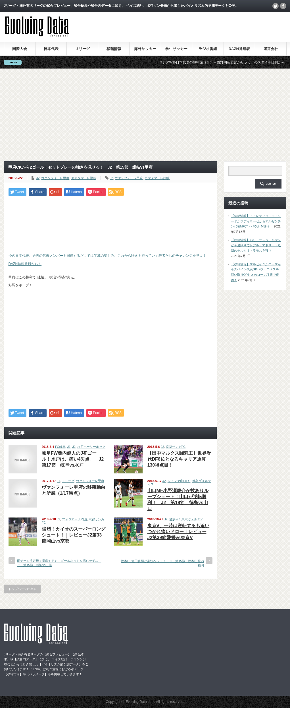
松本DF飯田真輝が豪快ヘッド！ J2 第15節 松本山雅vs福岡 (162, 563)
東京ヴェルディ (192, 519)
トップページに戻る (22, 589)
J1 (69, 446)
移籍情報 (114, 49)
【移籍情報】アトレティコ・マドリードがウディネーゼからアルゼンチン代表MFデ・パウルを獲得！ (256, 221)
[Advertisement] (145, 115)
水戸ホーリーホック (91, 446)
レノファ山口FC (179, 481)
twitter (275, 6)
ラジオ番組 (208, 49)
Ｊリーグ (82, 49)
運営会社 (270, 49)
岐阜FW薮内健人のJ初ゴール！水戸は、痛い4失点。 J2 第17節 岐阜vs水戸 (75, 459)
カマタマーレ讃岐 (83, 178)
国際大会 (19, 49)
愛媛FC (174, 519)
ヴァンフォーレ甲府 (55, 178)
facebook (283, 6)
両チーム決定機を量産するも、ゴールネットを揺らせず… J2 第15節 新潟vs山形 (59, 563)
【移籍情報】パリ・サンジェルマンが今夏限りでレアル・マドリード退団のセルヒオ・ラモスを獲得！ (256, 245)
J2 (38, 178)
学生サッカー (176, 49)
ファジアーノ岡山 (74, 519)
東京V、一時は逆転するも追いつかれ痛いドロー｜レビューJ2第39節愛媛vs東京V (178, 531)
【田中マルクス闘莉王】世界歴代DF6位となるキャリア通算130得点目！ (179, 459)
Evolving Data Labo (140, 702)
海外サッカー (145, 49)
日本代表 (51, 49)
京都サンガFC (176, 446)
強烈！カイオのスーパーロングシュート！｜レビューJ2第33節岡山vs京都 (73, 535)
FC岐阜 (60, 446)
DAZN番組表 (239, 49)
